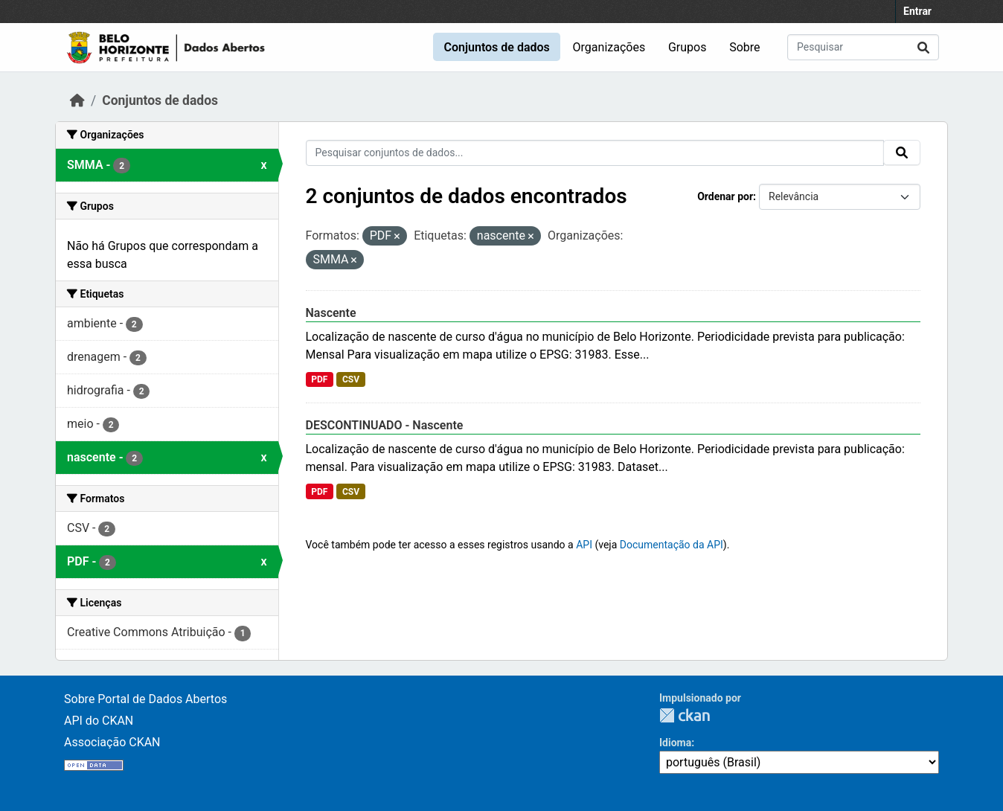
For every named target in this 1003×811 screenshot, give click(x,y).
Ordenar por (725, 196)
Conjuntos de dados (496, 47)
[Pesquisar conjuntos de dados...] (863, 47)
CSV (350, 379)
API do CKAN (98, 721)
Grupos (687, 47)
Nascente (331, 313)
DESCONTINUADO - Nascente (385, 425)
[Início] (77, 100)
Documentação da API (671, 545)
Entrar (917, 11)
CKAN (684, 715)
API (584, 545)
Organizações (609, 47)
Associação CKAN (112, 742)
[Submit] (923, 47)
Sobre (744, 47)
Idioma (675, 743)
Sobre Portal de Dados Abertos (145, 699)
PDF (319, 379)
